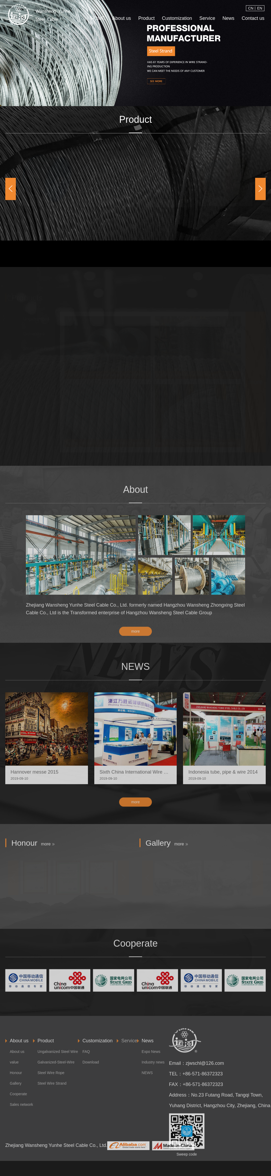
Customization (177, 18)
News (228, 18)
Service (207, 18)
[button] (10, 189)
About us (121, 18)
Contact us (253, 18)
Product (146, 18)
